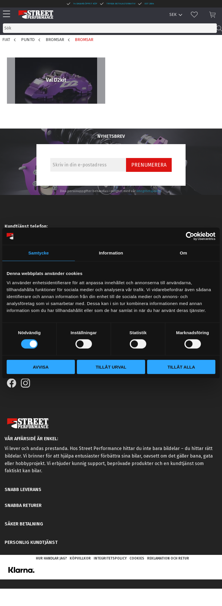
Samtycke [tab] (38, 252)
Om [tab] (183, 252)
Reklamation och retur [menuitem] (168, 558)
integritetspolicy (148, 191)
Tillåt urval (111, 366)
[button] (8, 14)
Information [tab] (111, 252)
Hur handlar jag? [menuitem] (51, 558)
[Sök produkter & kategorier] (110, 28)
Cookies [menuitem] (137, 558)
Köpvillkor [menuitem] (80, 558)
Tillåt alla (181, 366)
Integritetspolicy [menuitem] (110, 558)
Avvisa (41, 366)
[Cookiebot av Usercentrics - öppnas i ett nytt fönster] (190, 236)
